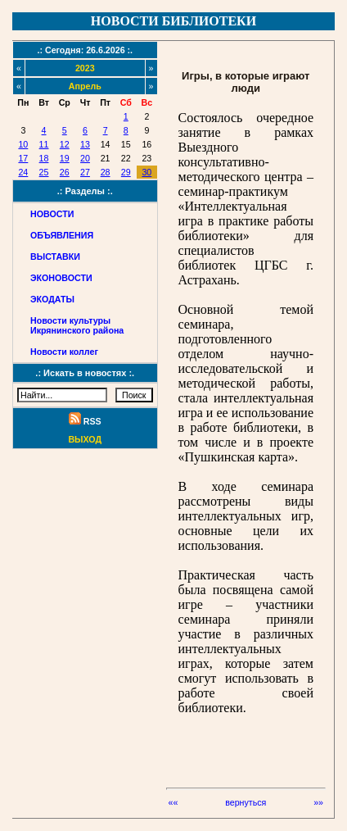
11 (44, 144)
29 (126, 172)
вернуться (245, 802)
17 (23, 158)
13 (85, 144)
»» (318, 802)
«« (173, 802)
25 (44, 172)
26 (65, 172)
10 (23, 144)
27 (85, 172)
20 (85, 158)
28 (105, 172)
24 (23, 172)
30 (146, 172)
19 (65, 158)
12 (65, 144)
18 (44, 158)
